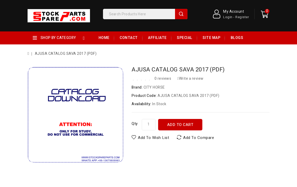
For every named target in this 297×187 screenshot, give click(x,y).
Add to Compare (198, 138)
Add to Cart (180, 125)
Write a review (190, 78)
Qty (135, 123)
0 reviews (162, 78)
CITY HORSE (154, 87)
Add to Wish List (153, 138)
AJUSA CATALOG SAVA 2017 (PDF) (66, 53)
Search (181, 14)
